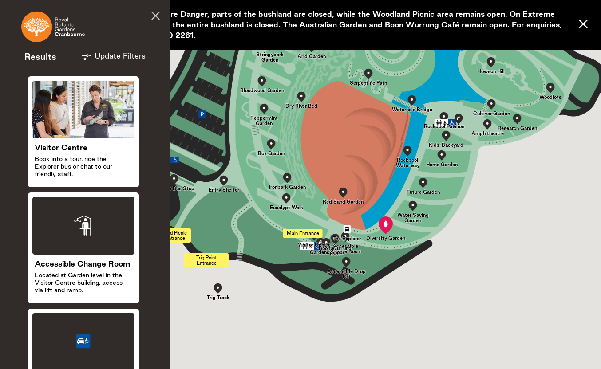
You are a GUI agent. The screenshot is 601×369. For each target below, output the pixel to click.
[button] (386, 225)
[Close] (583, 25)
